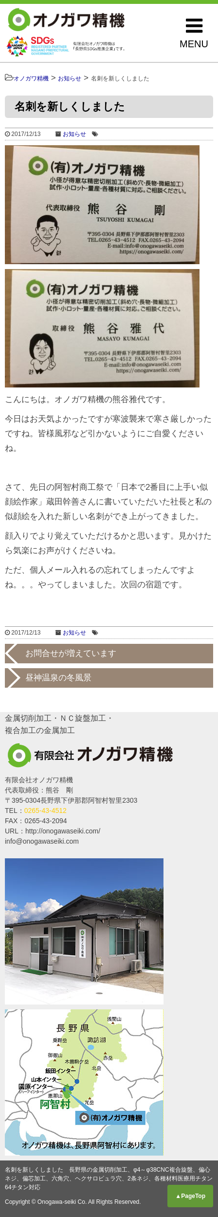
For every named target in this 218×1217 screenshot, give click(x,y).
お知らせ (74, 134)
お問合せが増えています (70, 653)
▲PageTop (190, 1196)
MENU (194, 32)
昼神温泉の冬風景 (58, 677)
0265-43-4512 (45, 810)
